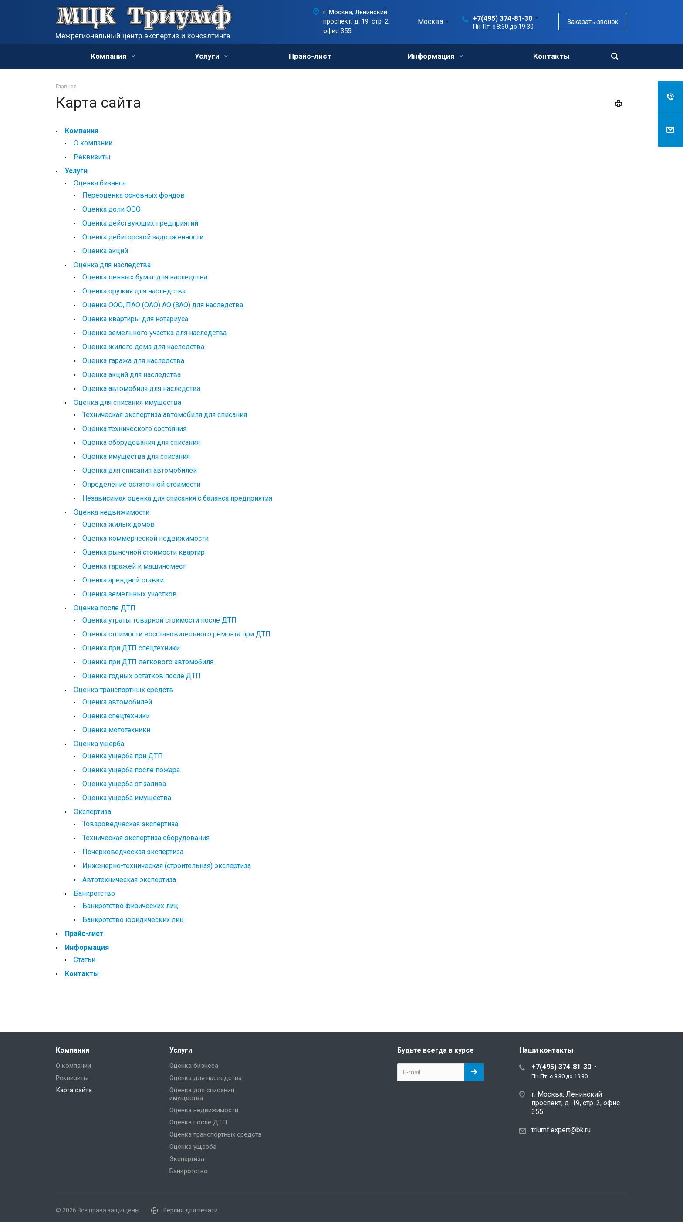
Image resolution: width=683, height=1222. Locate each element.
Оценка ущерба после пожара (131, 770)
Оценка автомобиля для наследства (141, 388)
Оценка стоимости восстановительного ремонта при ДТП (176, 634)
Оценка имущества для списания (136, 456)
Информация (435, 56)
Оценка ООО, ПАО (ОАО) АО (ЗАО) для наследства (162, 305)
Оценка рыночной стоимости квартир (143, 552)
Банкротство (94, 893)
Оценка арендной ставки (123, 580)
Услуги (211, 56)
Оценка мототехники (116, 730)
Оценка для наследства (112, 265)
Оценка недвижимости (111, 512)
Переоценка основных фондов (133, 195)
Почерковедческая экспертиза (132, 852)
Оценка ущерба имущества (126, 798)
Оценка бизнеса (100, 183)
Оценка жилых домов (118, 524)
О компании (93, 143)
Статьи (84, 960)
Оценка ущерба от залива (124, 784)
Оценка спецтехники (116, 716)
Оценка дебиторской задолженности (142, 237)
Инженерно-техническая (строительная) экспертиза (166, 866)
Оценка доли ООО (111, 209)
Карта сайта (74, 1090)
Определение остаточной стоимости (141, 484)
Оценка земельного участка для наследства (154, 333)
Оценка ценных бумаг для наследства (144, 277)
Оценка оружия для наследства (134, 291)
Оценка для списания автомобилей (139, 470)
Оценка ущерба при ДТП (122, 756)
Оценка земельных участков (129, 594)
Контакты (551, 56)
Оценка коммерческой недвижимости (145, 538)
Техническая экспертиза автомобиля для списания (164, 415)
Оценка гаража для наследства (133, 361)
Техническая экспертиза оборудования (146, 838)
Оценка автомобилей (117, 702)
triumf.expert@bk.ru (561, 1130)
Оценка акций (105, 251)
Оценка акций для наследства (131, 374)
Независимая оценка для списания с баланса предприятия (177, 498)
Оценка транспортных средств (123, 690)
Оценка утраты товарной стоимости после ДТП (159, 620)
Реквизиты (92, 157)
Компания (113, 56)
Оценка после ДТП (104, 608)
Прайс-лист (310, 56)
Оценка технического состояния (134, 428)
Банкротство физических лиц (130, 906)
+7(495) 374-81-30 (502, 18)
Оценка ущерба (99, 744)
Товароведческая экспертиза (130, 824)
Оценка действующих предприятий (140, 223)
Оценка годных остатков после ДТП (141, 676)
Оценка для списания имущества (127, 402)
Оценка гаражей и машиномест (134, 566)
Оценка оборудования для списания (141, 442)
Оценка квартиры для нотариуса (135, 319)
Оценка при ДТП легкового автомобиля (147, 662)
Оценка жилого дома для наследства (143, 347)
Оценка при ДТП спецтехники (131, 648)
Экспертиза (92, 812)
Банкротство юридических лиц (133, 920)
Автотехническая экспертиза (129, 879)
